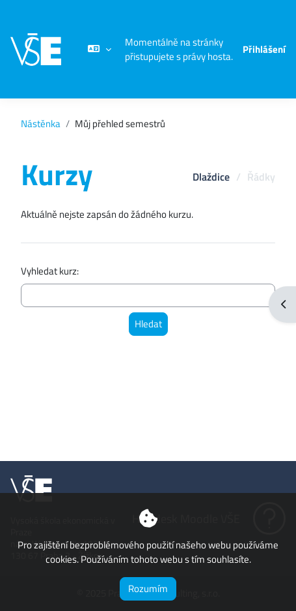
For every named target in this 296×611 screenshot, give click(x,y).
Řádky (261, 177)
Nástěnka (41, 124)
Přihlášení (264, 49)
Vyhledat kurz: (50, 271)
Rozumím (148, 588)
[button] (99, 49)
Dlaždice (211, 177)
